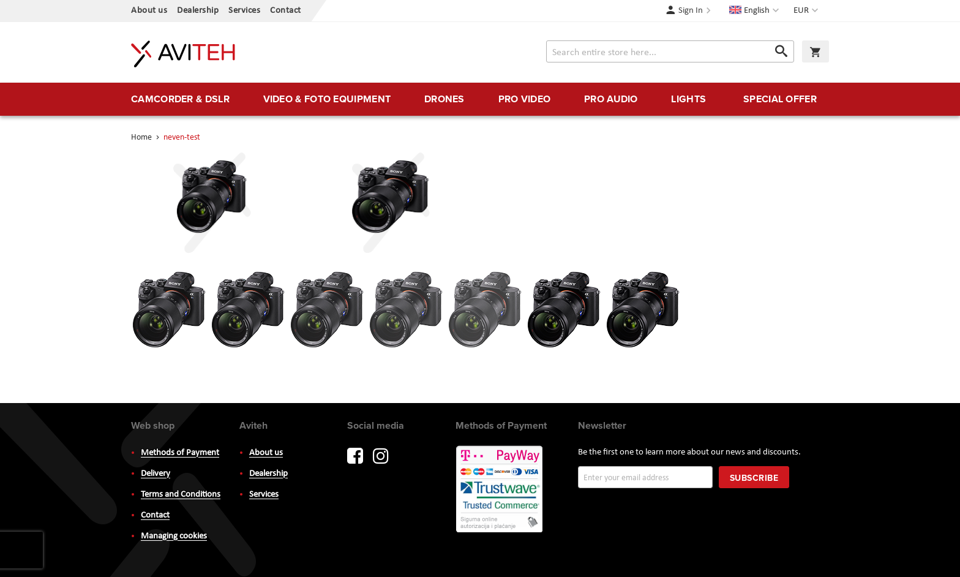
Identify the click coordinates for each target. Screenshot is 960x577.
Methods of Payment (180, 453)
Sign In (691, 10)
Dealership (198, 10)
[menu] (480, 99)
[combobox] (670, 51)
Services (244, 10)
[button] (807, 11)
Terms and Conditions (180, 494)
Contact (285, 10)
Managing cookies (174, 536)
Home (142, 137)
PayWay (500, 490)
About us (149, 10)
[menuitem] (180, 99)
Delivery (155, 473)
